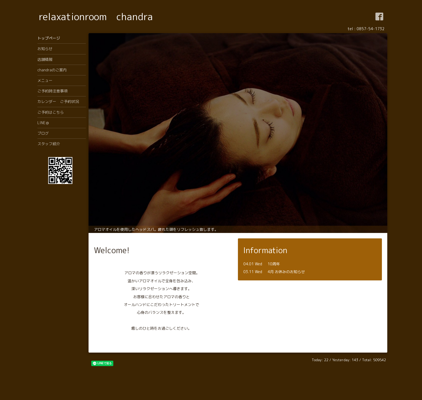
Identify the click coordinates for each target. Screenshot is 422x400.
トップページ (48, 38)
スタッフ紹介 (48, 143)
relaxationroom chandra (96, 16)
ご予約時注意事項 (52, 90)
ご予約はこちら (50, 112)
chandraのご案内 (52, 69)
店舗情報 (44, 59)
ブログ (43, 133)
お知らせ (44, 48)
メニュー (44, 80)
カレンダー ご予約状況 (58, 101)
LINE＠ (43, 122)
